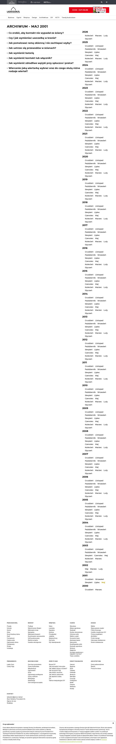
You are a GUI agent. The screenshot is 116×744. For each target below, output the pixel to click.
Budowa (11, 17)
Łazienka (52, 628)
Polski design (95, 638)
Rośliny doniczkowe (76, 632)
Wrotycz (72, 648)
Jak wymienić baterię (21, 53)
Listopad (99, 46)
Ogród (18, 17)
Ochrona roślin (74, 634)
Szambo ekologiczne (34, 642)
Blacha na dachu (33, 640)
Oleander (73, 672)
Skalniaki (72, 630)
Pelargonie (73, 680)
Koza (29, 672)
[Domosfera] (23, 2)
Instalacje (10, 648)
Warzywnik (73, 642)
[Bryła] (47, 2)
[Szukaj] (101, 2)
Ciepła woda (11, 640)
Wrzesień (101, 49)
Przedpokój (52, 634)
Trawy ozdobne (74, 656)
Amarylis (72, 674)
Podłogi (30, 626)
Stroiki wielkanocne (97, 642)
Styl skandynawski (55, 642)
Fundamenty (11, 644)
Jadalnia (51, 636)
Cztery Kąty (10, 666)
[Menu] (106, 2)
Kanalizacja (31, 680)
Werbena (72, 686)
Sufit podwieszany (34, 638)
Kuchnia (51, 632)
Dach (8, 636)
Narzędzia (31, 632)
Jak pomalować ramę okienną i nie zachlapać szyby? (40, 43)
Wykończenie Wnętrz (34, 628)
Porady (9, 626)
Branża (93, 666)
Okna (8, 632)
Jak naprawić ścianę (55, 676)
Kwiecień (89, 36)
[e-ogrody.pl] (35, 2)
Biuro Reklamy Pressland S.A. (16, 699)
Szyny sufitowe (33, 676)
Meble (93, 626)
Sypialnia (52, 630)
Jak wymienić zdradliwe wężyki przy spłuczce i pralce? (41, 63)
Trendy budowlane (68, 17)
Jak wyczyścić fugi (55, 670)
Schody (9, 628)
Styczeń (88, 39)
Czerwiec (89, 55)
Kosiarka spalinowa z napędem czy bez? (76, 653)
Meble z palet (74, 636)
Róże (71, 668)
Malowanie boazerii (34, 634)
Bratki (71, 682)
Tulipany (72, 670)
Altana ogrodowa (75, 628)
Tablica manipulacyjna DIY (57, 680)
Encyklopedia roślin (76, 644)
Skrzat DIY (52, 664)
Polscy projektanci (96, 634)
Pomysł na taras (96, 668)
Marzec (98, 36)
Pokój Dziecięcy (96, 630)
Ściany (9, 646)
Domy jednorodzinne (97, 664)
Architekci (94, 636)
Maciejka (72, 676)
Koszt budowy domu (13, 634)
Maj (97, 55)
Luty (106, 36)
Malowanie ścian (33, 630)
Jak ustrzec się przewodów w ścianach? (32, 48)
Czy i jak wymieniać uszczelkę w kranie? (32, 38)
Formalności (11, 638)
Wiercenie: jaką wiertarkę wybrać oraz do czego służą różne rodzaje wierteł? (44, 70)
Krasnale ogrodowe (76, 646)
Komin (9, 630)
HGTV (57, 17)
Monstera (73, 626)
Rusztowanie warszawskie (36, 636)
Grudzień (89, 46)
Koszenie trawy (75, 638)
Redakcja (10, 703)
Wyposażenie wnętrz (97, 628)
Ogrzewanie (31, 670)
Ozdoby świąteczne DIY (98, 632)
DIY (51, 17)
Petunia (72, 684)
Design (34, 17)
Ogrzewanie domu (12, 642)
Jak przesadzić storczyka (57, 666)
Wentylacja (31, 678)
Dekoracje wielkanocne (98, 640)
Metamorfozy (53, 638)
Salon (50, 626)
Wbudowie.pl (32, 668)
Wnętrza (26, 17)
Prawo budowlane (33, 666)
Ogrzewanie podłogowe (35, 674)
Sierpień (88, 52)
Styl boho (52, 640)
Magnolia (73, 650)
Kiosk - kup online (89, 10)
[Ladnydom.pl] (12, 2)
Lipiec (97, 52)
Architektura (43, 17)
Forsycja (72, 678)
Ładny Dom (10, 664)
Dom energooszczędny (35, 682)
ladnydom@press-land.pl (15, 697)
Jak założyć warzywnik (56, 674)
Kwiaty (72, 688)
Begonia (72, 666)
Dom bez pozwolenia (34, 664)
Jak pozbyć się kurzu (55, 672)
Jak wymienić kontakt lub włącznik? (30, 58)
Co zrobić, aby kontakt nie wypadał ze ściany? (36, 33)
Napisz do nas (11, 701)
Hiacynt (72, 664)
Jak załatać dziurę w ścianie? (58, 668)
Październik (90, 49)
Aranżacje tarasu (75, 640)
